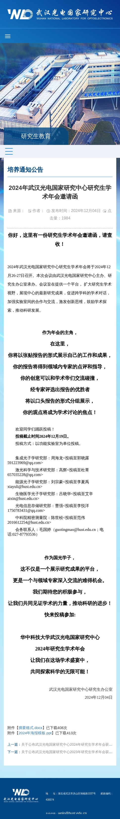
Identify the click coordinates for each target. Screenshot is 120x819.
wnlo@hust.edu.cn (72, 813)
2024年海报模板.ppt (35, 733)
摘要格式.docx (30, 728)
